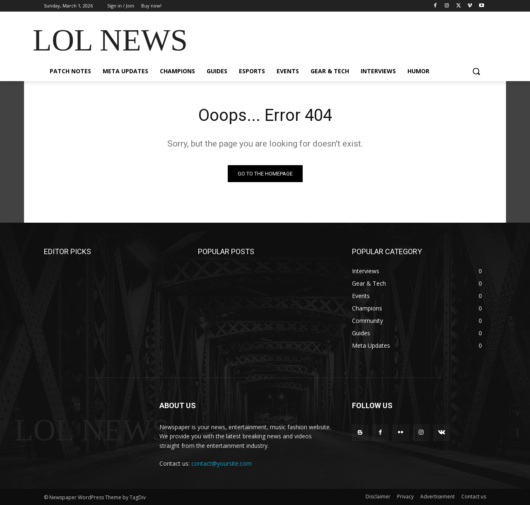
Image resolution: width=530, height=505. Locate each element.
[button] (476, 71)
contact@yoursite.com (221, 463)
